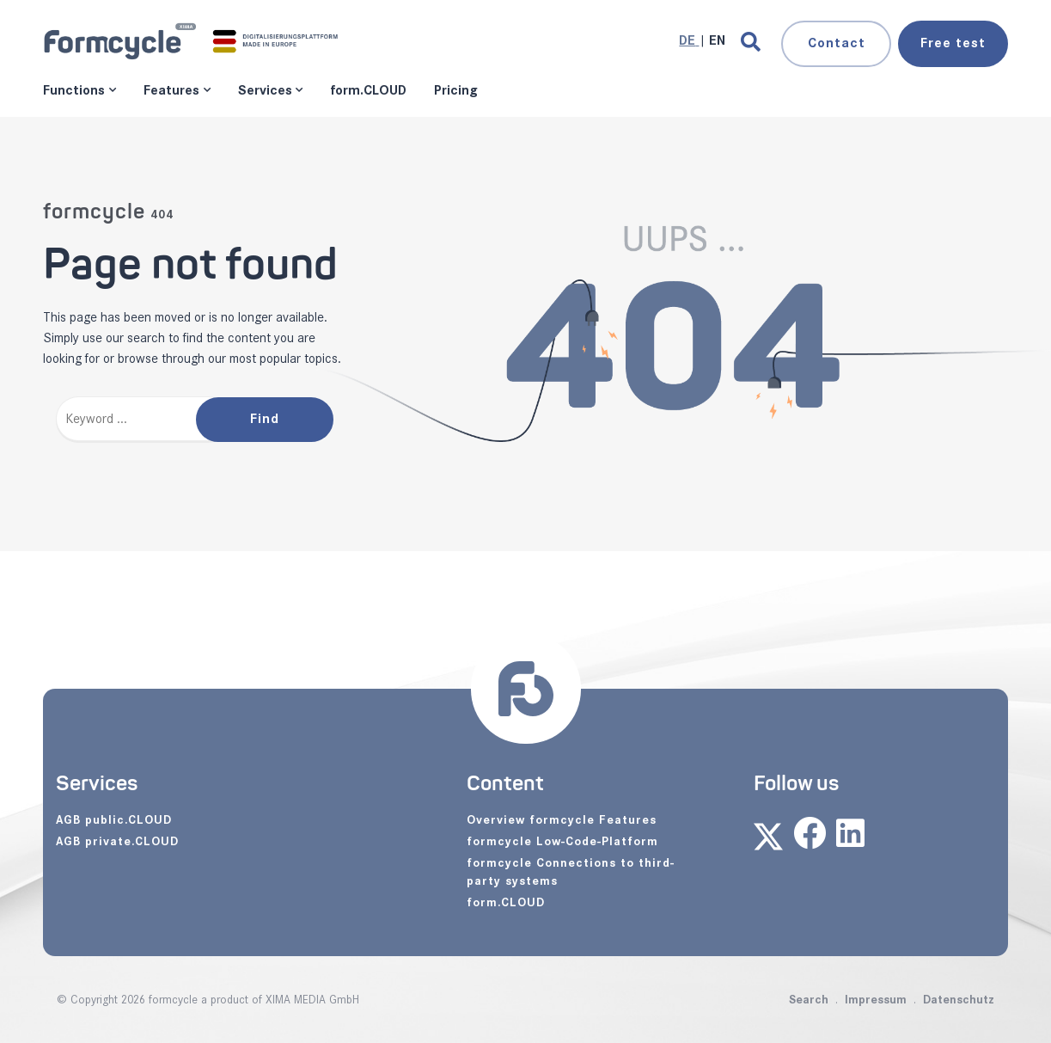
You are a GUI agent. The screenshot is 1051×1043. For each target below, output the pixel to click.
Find (264, 419)
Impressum (876, 999)
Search (808, 999)
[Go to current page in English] (717, 41)
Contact (836, 43)
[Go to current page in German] (689, 41)
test (953, 43)
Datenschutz (958, 999)
